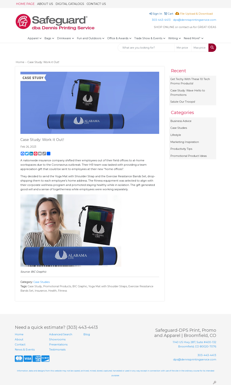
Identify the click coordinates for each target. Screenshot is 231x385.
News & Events (25, 349)
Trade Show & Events (148, 38)
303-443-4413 (161, 19)
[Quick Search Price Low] (183, 48)
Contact (20, 344)
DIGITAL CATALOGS (70, 4)
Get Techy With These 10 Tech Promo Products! (190, 81)
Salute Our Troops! (182, 101)
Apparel (33, 38)
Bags (47, 38)
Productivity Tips (181, 148)
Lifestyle (175, 135)
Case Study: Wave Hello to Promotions (187, 92)
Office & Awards (117, 38)
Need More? (192, 38)
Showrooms (57, 339)
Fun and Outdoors (89, 38)
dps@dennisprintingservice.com (194, 19)
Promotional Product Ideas (188, 156)
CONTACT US (96, 4)
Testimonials (57, 349)
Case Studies (41, 282)
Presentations (58, 344)
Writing (173, 38)
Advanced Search (60, 334)
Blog (86, 334)
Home (20, 62)
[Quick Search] (146, 48)
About (19, 339)
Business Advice (180, 121)
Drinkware (64, 38)
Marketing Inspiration (184, 142)
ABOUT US (45, 4)
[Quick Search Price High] (200, 48)
